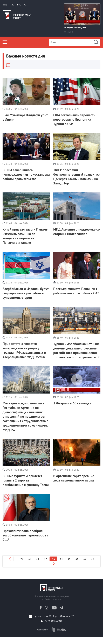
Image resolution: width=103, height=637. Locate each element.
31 (37, 559)
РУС (19, 4)
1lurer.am (56, 599)
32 (45, 559)
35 (69, 559)
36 (76, 559)
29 (21, 559)
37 (84, 559)
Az (25, 4)
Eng (12, 4)
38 (92, 559)
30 (29, 559)
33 (53, 559)
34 (61, 559)
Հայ (5, 4)
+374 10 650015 (54, 620)
